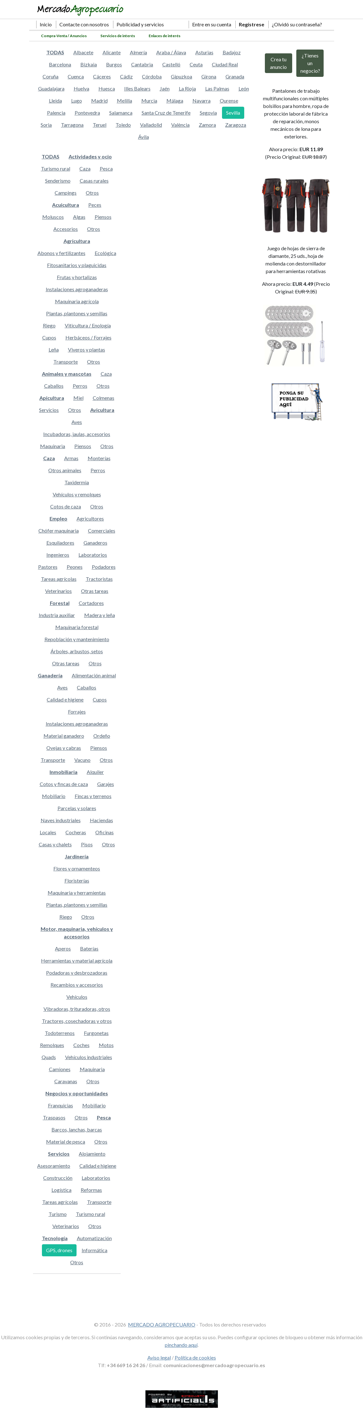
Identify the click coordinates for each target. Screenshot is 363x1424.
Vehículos (76, 997)
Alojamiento (92, 1154)
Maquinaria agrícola (77, 301)
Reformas (91, 1190)
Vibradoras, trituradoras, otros (77, 1009)
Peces (94, 205)
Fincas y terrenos (93, 796)
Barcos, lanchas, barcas (76, 1129)
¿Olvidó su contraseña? (297, 24)
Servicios (49, 410)
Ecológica (105, 253)
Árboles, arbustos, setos (76, 651)
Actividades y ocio (90, 156)
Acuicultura (65, 205)
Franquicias (60, 1105)
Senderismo (58, 181)
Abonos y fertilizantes (61, 253)
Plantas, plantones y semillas (76, 313)
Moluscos (53, 217)
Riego (49, 325)
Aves (76, 422)
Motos (106, 1045)
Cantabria (142, 64)
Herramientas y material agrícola (76, 960)
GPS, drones (59, 1250)
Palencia (56, 113)
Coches (81, 1045)
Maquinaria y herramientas (77, 893)
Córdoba (152, 76)
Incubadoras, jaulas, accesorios (76, 434)
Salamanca (120, 113)
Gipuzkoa (181, 76)
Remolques (52, 1045)
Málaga (174, 100)
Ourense (229, 100)
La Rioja (187, 88)
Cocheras (75, 832)
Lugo (76, 100)
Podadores (104, 567)
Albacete (83, 52)
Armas (71, 458)
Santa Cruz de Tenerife (166, 113)
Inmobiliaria (63, 772)
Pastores (47, 567)
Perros (80, 386)
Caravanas (65, 1081)
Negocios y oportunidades (76, 1093)
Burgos (114, 64)
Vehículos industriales (88, 1057)
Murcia (149, 100)
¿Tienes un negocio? (310, 63)
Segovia (208, 113)
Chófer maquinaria (58, 530)
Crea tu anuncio (278, 63)
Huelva (81, 88)
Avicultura (102, 410)
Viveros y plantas (86, 349)
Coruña (50, 76)
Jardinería (77, 856)
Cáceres (102, 76)
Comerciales (101, 530)
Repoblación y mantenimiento (76, 639)
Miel (78, 398)
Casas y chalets (55, 844)
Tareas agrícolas (59, 579)
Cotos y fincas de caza (64, 784)
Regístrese (251, 24)
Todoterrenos (60, 1033)
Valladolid (151, 125)
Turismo (58, 1214)
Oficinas (104, 832)
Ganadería (50, 675)
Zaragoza (235, 125)
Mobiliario (53, 796)
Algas (79, 217)
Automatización (94, 1238)
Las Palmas (217, 88)
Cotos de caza (65, 506)
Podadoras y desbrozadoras (76, 973)
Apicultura (51, 398)
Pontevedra (87, 113)
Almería (138, 52)
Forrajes (77, 712)
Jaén (165, 88)
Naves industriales (61, 820)
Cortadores (91, 603)
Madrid (99, 100)
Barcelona (60, 64)
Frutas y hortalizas (77, 277)
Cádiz (126, 76)
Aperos (63, 948)
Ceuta (196, 64)
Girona (208, 76)
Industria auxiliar (57, 615)
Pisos (87, 844)
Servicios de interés (117, 35)
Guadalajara (51, 88)
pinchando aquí (181, 1345)
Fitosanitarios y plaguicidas (76, 265)
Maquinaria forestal (76, 627)
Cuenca (76, 76)
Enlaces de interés (164, 35)
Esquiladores (60, 543)
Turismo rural (55, 168)
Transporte (65, 362)
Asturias (204, 52)
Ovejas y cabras (63, 748)
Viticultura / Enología (88, 325)
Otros (92, 193)
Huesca (106, 88)
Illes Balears (137, 88)
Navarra (201, 100)
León (244, 88)
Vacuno (82, 760)
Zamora (207, 125)
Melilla (124, 100)
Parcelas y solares (76, 808)
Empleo (58, 518)
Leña (54, 349)
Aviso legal (159, 1357)
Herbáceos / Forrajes (88, 337)
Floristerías (76, 880)
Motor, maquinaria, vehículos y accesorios (77, 932)
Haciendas (101, 820)
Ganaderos (95, 543)
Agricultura (77, 241)
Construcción (57, 1178)
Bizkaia (88, 64)
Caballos (54, 386)
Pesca (106, 168)
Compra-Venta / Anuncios (64, 35)
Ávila (143, 137)
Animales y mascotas (66, 374)
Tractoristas (99, 579)
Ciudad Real (225, 64)
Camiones (60, 1069)
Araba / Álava (171, 52)
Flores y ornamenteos (76, 868)
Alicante (112, 52)
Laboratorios (92, 555)
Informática (94, 1250)
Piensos (103, 217)
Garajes (105, 784)
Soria (46, 125)
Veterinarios (58, 591)
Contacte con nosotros (84, 24)
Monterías (99, 458)
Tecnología (55, 1238)
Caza (85, 168)
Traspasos (54, 1117)
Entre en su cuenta (211, 24)
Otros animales (64, 470)
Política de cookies (195, 1357)
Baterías (89, 948)
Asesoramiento (53, 1166)
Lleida (55, 100)
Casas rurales (94, 181)
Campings (66, 193)
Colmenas (103, 398)
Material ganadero (64, 736)
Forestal (60, 603)
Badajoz (232, 52)
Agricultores (90, 518)
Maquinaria (52, 446)
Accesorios (65, 229)
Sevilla (233, 113)
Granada (234, 76)
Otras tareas (94, 591)
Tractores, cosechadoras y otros (77, 1021)
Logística (61, 1190)
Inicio (46, 24)
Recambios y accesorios (76, 985)
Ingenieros (57, 555)
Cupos (49, 337)
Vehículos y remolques (77, 494)
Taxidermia (76, 482)
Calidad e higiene (65, 699)
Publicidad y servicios (140, 24)
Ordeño (101, 736)
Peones (75, 567)
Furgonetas (96, 1033)
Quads (49, 1057)
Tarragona (72, 125)
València (180, 125)
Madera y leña (99, 615)
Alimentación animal (94, 675)
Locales (48, 832)
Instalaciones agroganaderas (77, 289)
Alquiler (95, 772)
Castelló (171, 64)
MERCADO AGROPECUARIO (161, 1324)
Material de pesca (65, 1142)
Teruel (99, 125)
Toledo (123, 125)
